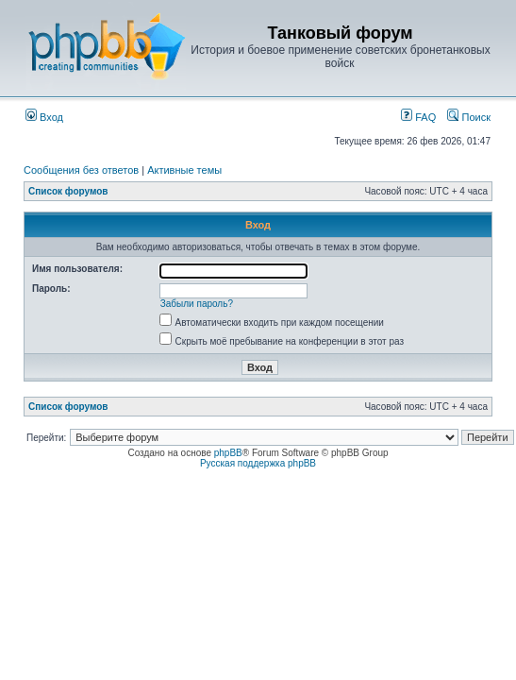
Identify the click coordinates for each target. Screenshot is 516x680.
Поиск (469, 117)
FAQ (418, 117)
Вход (44, 117)
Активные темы (184, 170)
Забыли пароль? (196, 303)
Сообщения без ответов (81, 170)
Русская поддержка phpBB (258, 463)
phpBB (228, 453)
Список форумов (68, 191)
